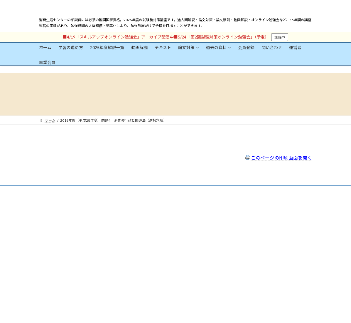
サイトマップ (148, 229)
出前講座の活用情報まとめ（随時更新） (170, 245)
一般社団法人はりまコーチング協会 (255, 208)
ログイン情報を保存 (64, 290)
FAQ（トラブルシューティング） (164, 237)
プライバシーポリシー (155, 222)
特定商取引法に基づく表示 (159, 214)
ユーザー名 (48, 233)
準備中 (279, 37)
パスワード (48, 260)
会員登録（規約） (152, 206)
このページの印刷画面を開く (278, 157)
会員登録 (57, 218)
